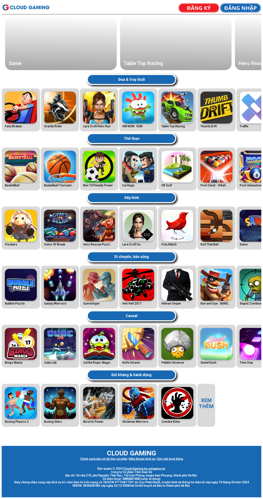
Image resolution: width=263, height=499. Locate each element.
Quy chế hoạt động (170, 459)
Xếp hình (131, 197)
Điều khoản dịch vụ (142, 459)
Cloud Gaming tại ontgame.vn (144, 468)
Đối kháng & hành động (131, 375)
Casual (132, 315)
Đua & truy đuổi (131, 79)
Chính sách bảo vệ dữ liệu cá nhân (103, 459)
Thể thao (131, 138)
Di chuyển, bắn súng (131, 256)
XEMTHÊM (206, 403)
